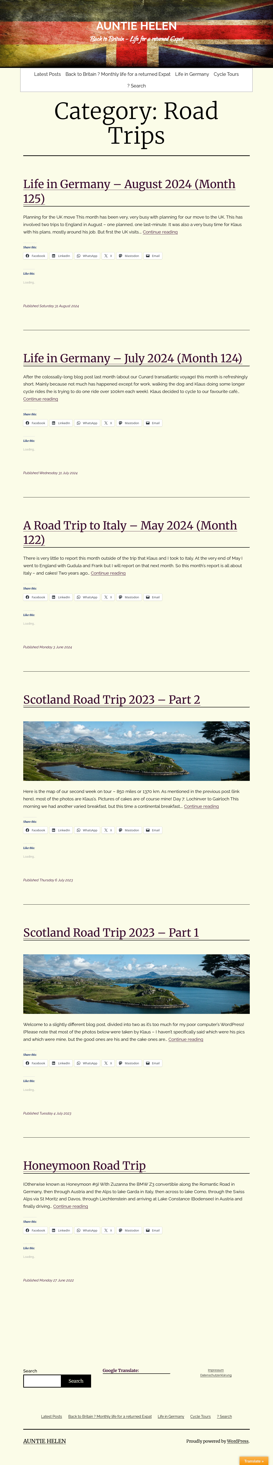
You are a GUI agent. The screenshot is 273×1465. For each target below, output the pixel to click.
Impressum (216, 1370)
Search (30, 1370)
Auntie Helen (136, 25)
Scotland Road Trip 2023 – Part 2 (112, 700)
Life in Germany (192, 74)
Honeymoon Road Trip (84, 1166)
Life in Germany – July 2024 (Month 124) (132, 358)
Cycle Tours (226, 74)
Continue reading (160, 231)
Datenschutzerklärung (216, 1375)
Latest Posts (47, 74)
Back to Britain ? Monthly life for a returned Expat (118, 74)
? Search (136, 86)
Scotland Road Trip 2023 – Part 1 (111, 933)
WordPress (238, 1441)
